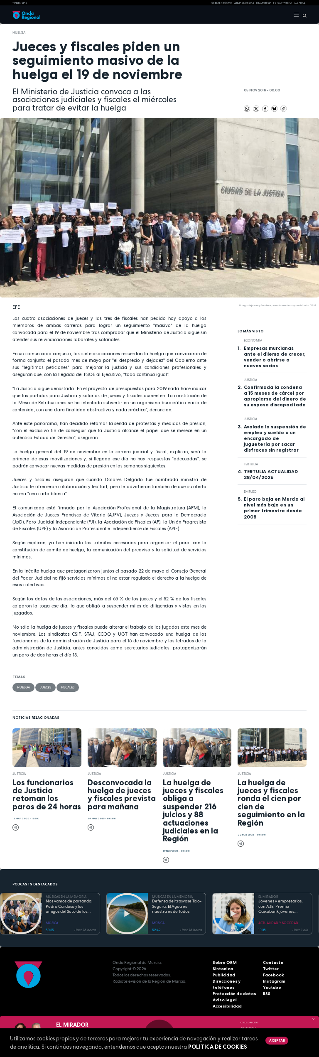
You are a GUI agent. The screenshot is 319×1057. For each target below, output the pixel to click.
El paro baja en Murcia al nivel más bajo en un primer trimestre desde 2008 (274, 507)
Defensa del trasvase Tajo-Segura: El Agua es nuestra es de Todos (176, 906)
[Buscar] (303, 15)
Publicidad (224, 975)
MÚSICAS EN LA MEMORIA (66, 897)
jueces (45, 687)
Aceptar (277, 1040)
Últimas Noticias (244, 3)
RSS (266, 993)
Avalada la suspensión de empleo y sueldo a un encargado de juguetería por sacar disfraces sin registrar (275, 438)
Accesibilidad (227, 1006)
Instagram (274, 981)
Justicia (250, 380)
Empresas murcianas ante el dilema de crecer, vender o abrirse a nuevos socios (274, 357)
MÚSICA (52, 923)
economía (253, 340)
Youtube (272, 987)
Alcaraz (300, 3)
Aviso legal (225, 1000)
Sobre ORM (225, 962)
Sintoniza (223, 968)
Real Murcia (263, 3)
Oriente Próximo (221, 3)
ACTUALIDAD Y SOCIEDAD (278, 923)
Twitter (271, 968)
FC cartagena (282, 3)
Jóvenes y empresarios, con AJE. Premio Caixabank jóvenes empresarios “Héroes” (280, 906)
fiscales (67, 687)
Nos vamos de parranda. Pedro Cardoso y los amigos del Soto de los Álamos (69, 906)
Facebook (273, 975)
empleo (250, 491)
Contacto (273, 962)
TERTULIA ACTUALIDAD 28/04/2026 (271, 474)
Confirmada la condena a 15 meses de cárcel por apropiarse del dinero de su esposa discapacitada (275, 396)
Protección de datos (234, 993)
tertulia (251, 464)
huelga (18, 32)
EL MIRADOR (268, 897)
